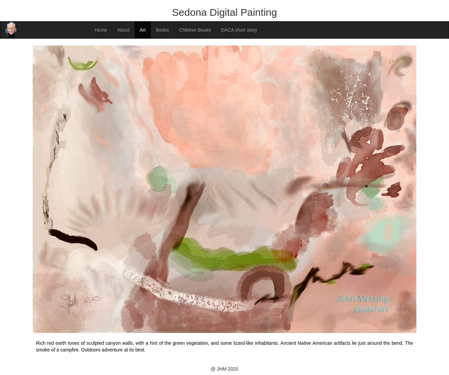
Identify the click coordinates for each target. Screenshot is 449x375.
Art (143, 30)
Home (101, 30)
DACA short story (239, 30)
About (123, 30)
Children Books (195, 30)
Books (162, 30)
